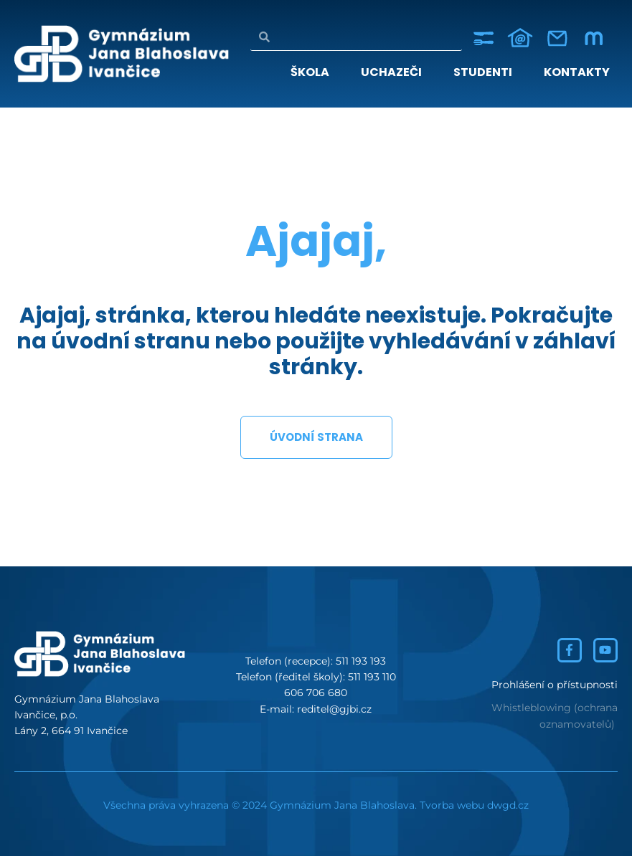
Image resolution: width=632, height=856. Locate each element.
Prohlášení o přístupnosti (554, 684)
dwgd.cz (508, 805)
